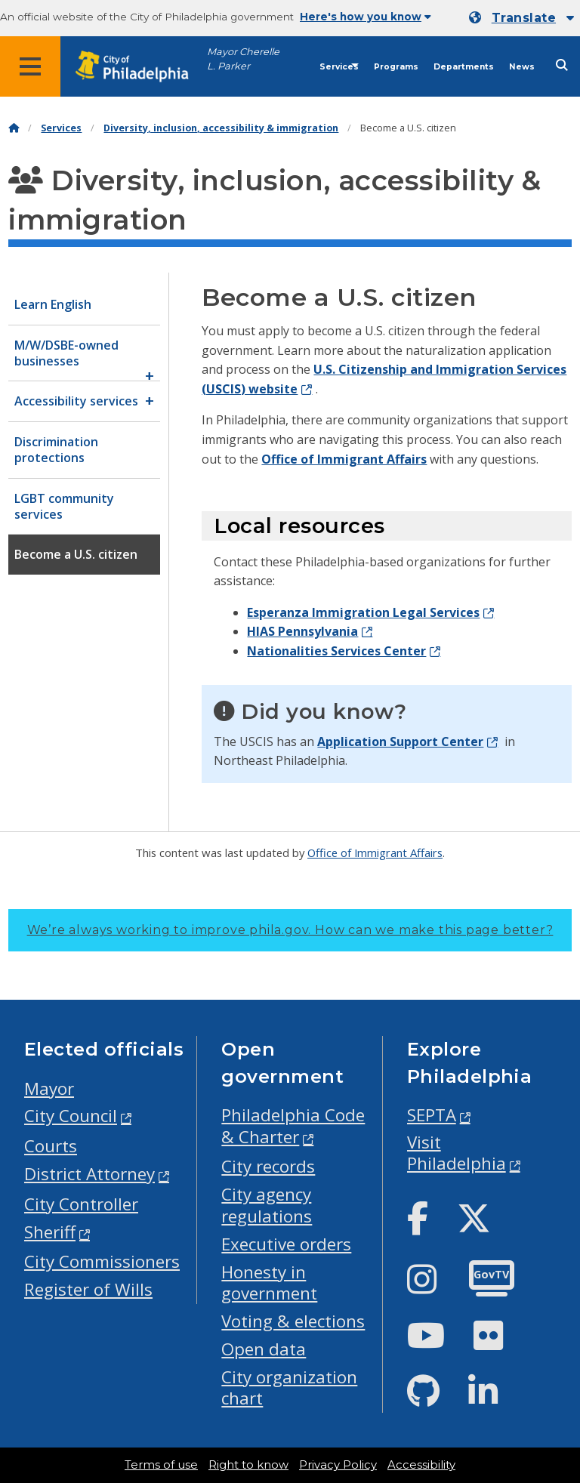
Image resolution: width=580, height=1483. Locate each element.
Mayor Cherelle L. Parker (243, 59)
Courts (50, 1146)
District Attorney (89, 1173)
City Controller (81, 1204)
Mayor (49, 1088)
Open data (263, 1349)
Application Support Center (400, 741)
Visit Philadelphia (456, 1153)
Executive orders (286, 1244)
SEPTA (431, 1115)
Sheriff (50, 1232)
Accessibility (421, 1465)
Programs (396, 67)
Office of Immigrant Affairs (344, 459)
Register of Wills (88, 1289)
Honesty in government (269, 1283)
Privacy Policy (338, 1465)
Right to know (248, 1465)
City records (268, 1166)
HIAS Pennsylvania (302, 631)
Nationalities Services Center (336, 651)
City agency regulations (266, 1205)
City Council (70, 1115)
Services (339, 67)
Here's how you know (365, 17)
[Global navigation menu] (30, 66)
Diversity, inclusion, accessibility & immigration (220, 128)
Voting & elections (293, 1321)
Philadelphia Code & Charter (293, 1125)
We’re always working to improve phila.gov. (290, 930)
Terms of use (161, 1465)
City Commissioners (102, 1261)
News (522, 67)
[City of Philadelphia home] (140, 67)
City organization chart (289, 1388)
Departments (463, 67)
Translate (524, 18)
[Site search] (562, 65)
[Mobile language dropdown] (521, 18)
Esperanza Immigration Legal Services (363, 612)
